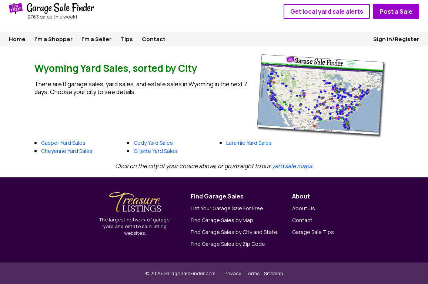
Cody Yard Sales (153, 142)
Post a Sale (395, 11)
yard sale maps (292, 166)
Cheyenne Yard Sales (67, 150)
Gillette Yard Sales (155, 150)
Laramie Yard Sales (249, 142)
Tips (126, 39)
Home (17, 39)
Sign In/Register (396, 39)
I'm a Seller (96, 39)
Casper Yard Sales (63, 142)
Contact (153, 39)
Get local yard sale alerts (326, 11)
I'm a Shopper (53, 39)
